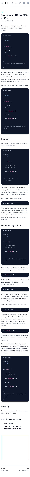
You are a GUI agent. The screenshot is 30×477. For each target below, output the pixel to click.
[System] (16, 3)
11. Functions (24, 470)
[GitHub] (28, 3)
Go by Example (8, 423)
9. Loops (4, 470)
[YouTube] (24, 3)
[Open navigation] (2, 3)
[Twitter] (20, 3)
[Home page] (6, 3)
